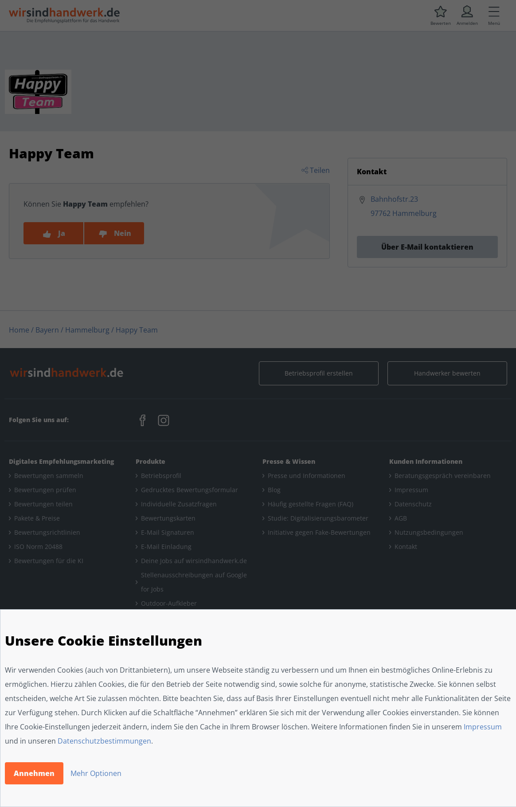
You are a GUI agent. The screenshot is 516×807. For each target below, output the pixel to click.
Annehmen (34, 773)
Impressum (483, 727)
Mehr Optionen (95, 773)
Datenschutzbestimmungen (104, 741)
